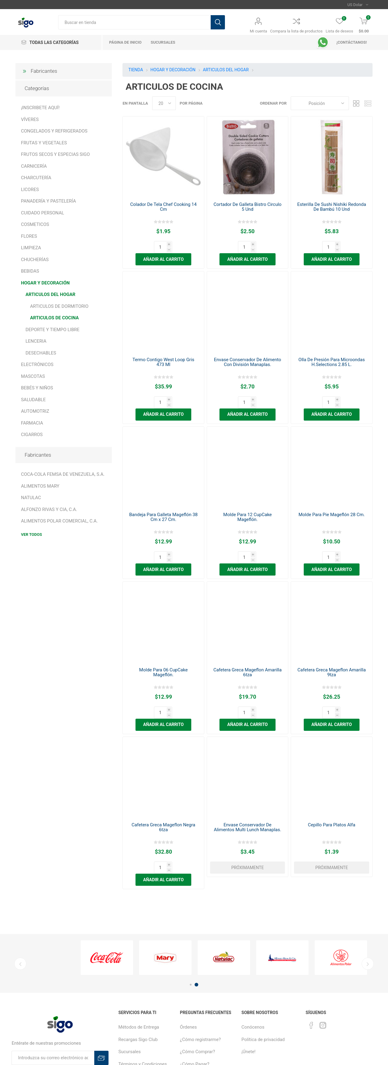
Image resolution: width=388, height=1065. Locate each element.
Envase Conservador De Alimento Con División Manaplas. (247, 350)
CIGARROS (32, 434)
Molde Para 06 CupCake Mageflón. (163, 636)
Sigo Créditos (193, 1028)
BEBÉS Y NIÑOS (37, 388)
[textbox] (134, 22)
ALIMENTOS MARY (40, 486)
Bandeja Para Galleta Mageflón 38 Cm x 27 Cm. (163, 493)
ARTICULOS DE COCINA (54, 318)
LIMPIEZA (31, 247)
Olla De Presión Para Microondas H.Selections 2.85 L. (332, 350)
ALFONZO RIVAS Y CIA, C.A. (49, 509)
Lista (368, 103)
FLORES (29, 236)
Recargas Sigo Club (138, 979)
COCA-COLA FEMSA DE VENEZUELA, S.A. (63, 474)
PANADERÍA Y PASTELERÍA (48, 201)
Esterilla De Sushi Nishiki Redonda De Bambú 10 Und (331, 207)
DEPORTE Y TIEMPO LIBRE (52, 329)
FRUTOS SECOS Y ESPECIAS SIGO (55, 154)
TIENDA (135, 69)
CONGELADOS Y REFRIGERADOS (54, 131)
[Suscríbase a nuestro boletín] (53, 997)
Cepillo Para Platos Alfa (331, 776)
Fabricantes (44, 71)
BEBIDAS (30, 271)
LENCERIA (35, 341)
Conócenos (253, 966)
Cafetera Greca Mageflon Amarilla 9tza (331, 636)
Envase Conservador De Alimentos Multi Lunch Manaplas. (247, 779)
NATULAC (31, 497)
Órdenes (188, 966)
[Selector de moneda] (357, 4)
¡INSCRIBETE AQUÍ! (40, 107)
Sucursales (130, 991)
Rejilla (356, 103)
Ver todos (31, 534)
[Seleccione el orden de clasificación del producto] (320, 103)
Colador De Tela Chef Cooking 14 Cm (163, 207)
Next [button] (368, 903)
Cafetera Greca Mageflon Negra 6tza (163, 779)
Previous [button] (20, 903)
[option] (107, 897)
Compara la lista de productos (296, 31)
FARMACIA (32, 423)
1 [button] (191, 924)
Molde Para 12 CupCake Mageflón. (247, 493)
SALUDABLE (33, 399)
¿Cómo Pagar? (194, 1003)
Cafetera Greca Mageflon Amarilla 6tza (247, 636)
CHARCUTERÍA (36, 177)
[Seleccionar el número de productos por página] (164, 103)
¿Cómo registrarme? (200, 979)
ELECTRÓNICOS (37, 364)
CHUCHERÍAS (34, 259)
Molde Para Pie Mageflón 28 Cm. (332, 490)
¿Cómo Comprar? (197, 991)
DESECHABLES (40, 353)
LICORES (30, 189)
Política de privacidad (263, 979)
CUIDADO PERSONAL (42, 213)
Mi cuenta (258, 31)
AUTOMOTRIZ (35, 411)
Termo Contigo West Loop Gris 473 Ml (163, 350)
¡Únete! (249, 991)
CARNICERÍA (34, 166)
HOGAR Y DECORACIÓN (45, 283)
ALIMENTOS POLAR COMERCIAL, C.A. (59, 521)
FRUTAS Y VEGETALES (44, 143)
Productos (190, 1015)
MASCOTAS (33, 376)
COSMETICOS (35, 224)
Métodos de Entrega (139, 966)
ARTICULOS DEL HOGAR (50, 294)
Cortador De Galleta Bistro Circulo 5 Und (247, 207)
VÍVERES (29, 119)
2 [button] (196, 924)
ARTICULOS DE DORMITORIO (59, 306)
